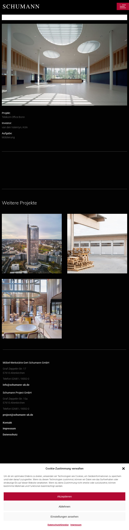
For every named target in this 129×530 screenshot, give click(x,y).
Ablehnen (64, 506)
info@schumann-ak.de (16, 454)
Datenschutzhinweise (58, 525)
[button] (123, 468)
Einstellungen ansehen (64, 516)
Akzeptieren (64, 496)
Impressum (75, 525)
